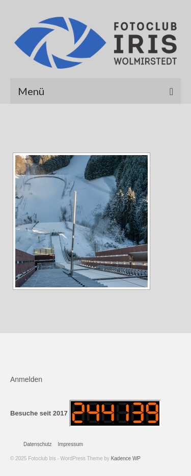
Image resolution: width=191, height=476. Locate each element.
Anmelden (26, 379)
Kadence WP (126, 458)
